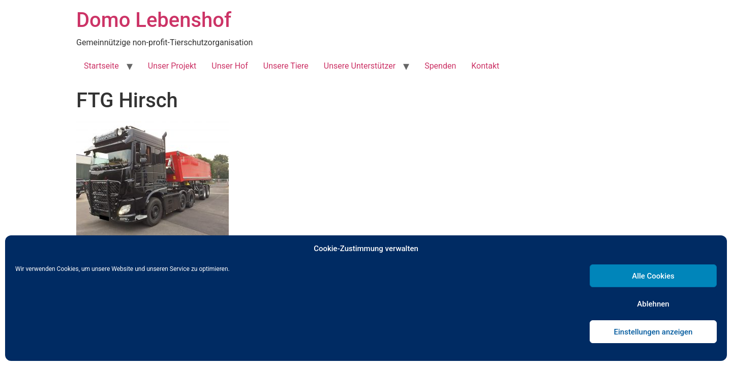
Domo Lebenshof (153, 20)
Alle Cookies (653, 276)
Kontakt (485, 66)
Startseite (101, 66)
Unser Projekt (172, 66)
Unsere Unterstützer (359, 66)
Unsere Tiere (286, 66)
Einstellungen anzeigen (653, 332)
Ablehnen (653, 304)
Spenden (440, 66)
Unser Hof (229, 66)
